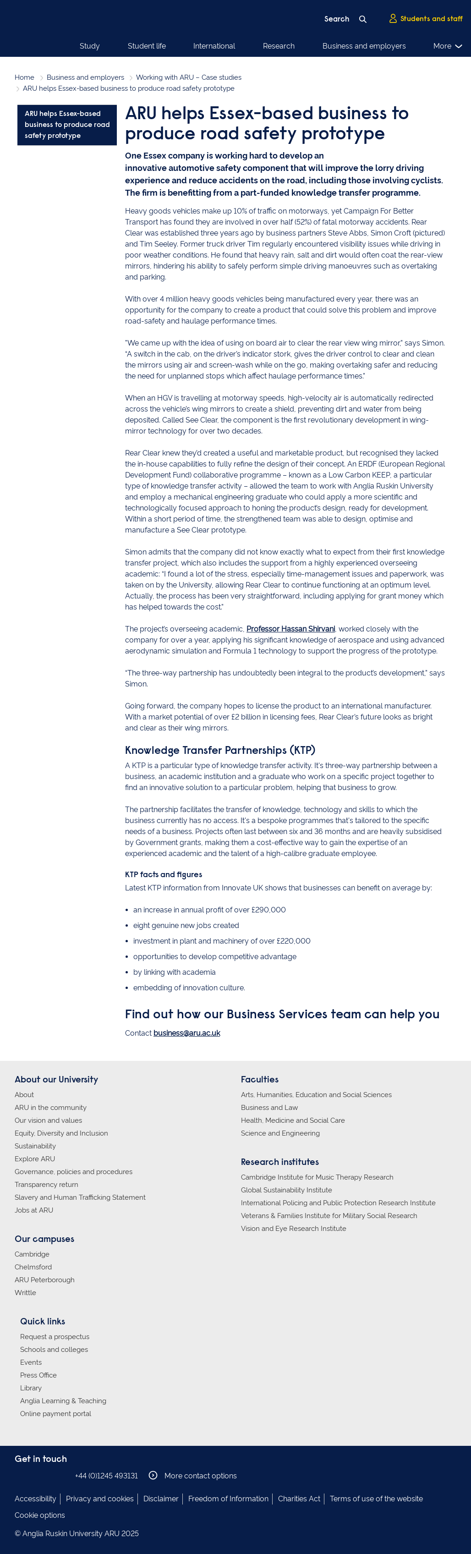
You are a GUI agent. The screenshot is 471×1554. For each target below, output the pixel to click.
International (181, 46)
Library (31, 1388)
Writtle (25, 1293)
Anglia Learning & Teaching (63, 1401)
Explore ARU (35, 1159)
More (453, 46)
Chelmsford (33, 1267)
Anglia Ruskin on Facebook (21, 1475)
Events (31, 1362)
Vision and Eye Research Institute (293, 1229)
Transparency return (46, 1185)
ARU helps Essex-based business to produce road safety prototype (67, 125)
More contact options (192, 1475)
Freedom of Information (228, 1498)
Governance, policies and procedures (73, 1172)
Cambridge (32, 1254)
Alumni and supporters (388, 46)
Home (24, 77)
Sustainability (35, 1146)
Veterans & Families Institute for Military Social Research (329, 1216)
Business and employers (297, 46)
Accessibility (35, 1498)
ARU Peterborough (45, 1280)
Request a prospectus (54, 1337)
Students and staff (426, 18)
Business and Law (269, 1108)
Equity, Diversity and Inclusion (61, 1133)
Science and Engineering (280, 1133)
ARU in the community (51, 1108)
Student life (130, 46)
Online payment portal (55, 1414)
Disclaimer (161, 1498)
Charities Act (299, 1498)
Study (90, 46)
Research (228, 46)
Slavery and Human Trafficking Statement (80, 1197)
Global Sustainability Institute (286, 1190)
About (24, 1095)
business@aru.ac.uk (186, 1033)
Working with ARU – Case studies (188, 77)
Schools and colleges (54, 1349)
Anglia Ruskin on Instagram (34, 1475)
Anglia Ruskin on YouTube (62, 1475)
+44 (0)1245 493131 (106, 1476)
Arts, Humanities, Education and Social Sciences (316, 1095)
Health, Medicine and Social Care (293, 1120)
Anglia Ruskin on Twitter (48, 1475)
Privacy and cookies (100, 1498)
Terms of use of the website (376, 1498)
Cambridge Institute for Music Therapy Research (317, 1177)
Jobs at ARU (34, 1210)
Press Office (38, 1375)
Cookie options (40, 1515)
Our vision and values (48, 1120)
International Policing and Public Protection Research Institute (338, 1203)
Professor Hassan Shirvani (290, 629)
